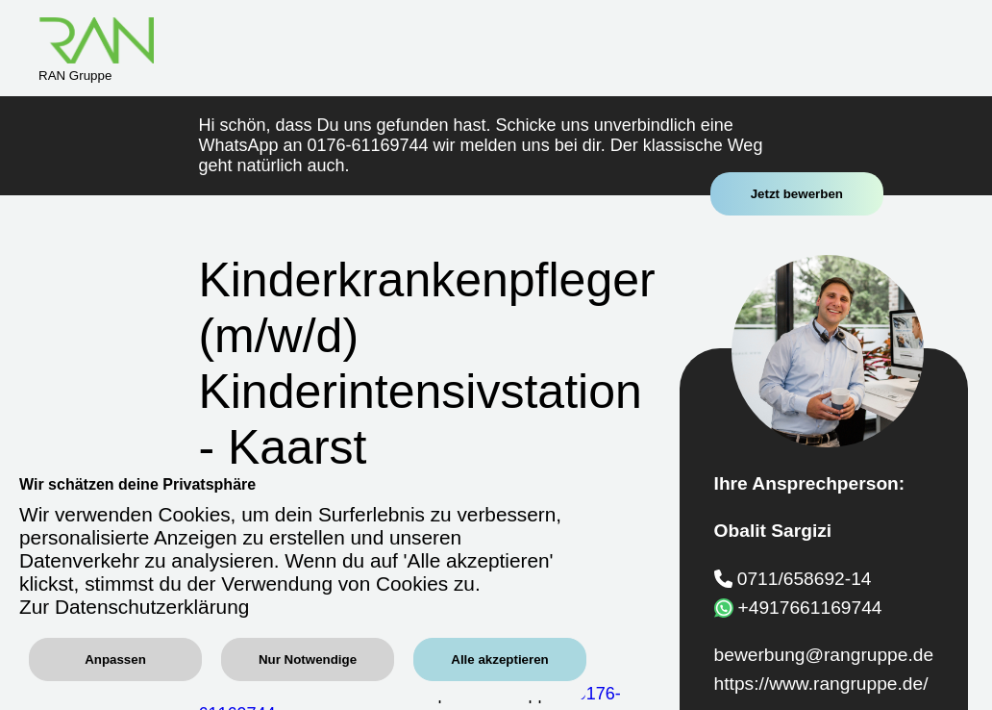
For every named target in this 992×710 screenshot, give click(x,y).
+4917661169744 (810, 606)
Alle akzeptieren (499, 659)
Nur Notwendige (308, 659)
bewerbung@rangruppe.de (824, 655)
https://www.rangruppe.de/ (821, 683)
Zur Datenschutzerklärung (134, 607)
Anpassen (115, 659)
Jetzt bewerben (797, 194)
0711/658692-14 (804, 579)
